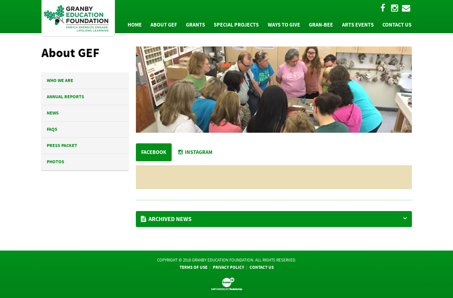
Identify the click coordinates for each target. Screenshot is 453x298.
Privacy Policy (228, 267)
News (53, 113)
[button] (274, 219)
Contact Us (262, 267)
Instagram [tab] (195, 152)
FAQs (52, 129)
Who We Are (60, 80)
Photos (55, 162)
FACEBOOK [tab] (153, 152)
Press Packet (62, 145)
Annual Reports (65, 97)
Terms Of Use (193, 267)
